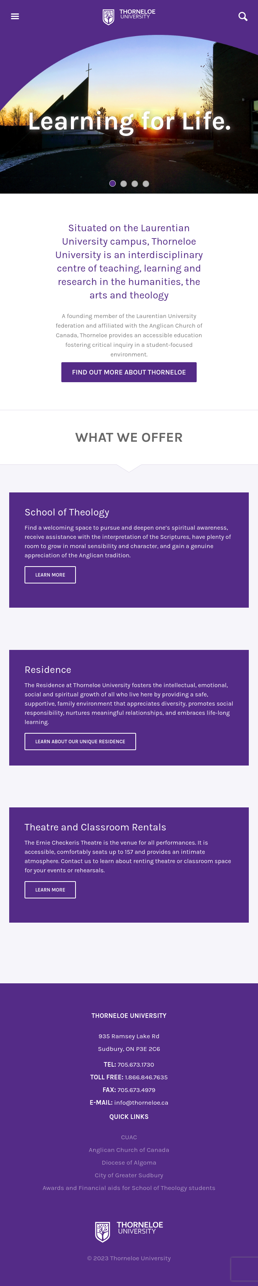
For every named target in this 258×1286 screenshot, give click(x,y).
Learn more (50, 890)
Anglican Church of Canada (129, 1149)
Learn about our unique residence (80, 741)
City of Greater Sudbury (129, 1175)
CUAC (129, 1137)
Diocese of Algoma (129, 1162)
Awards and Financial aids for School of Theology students (129, 1188)
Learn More (50, 575)
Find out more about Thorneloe (129, 372)
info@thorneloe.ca (141, 1102)
